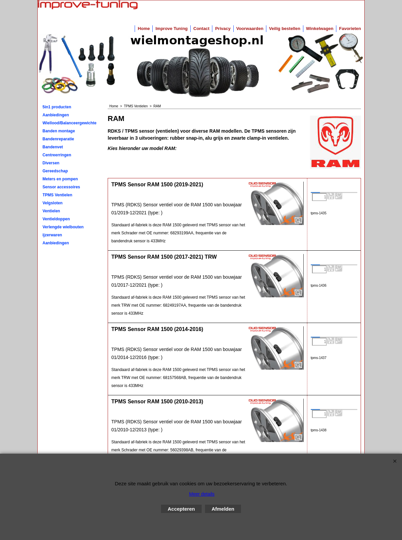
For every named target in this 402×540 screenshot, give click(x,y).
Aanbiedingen (56, 115)
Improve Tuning (171, 28)
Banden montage (59, 131)
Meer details (201, 494)
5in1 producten (57, 107)
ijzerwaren (52, 235)
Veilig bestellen (284, 28)
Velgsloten (53, 203)
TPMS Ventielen (57, 195)
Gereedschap (55, 171)
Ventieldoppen (56, 219)
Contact (201, 28)
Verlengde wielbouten (63, 227)
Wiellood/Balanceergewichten (70, 123)
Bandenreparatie (58, 139)
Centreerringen (57, 155)
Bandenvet (53, 147)
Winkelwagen (319, 28)
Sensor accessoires (61, 187)
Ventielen (51, 211)
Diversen (51, 163)
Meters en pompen (60, 179)
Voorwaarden (249, 28)
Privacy (222, 28)
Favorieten (350, 28)
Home (144, 28)
